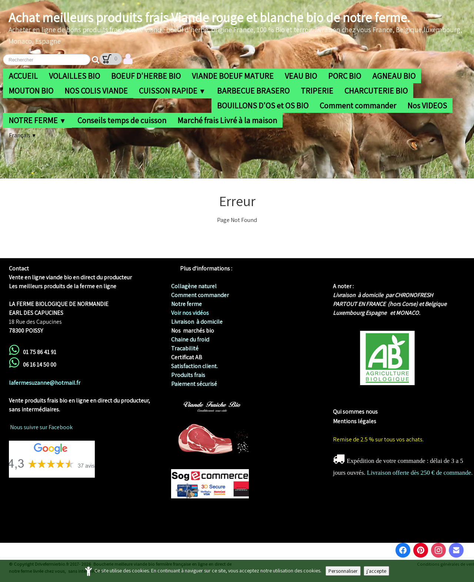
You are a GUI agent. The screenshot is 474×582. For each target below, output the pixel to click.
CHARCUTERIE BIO (376, 90)
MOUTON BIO (31, 90)
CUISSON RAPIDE (172, 90)
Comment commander (358, 105)
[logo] (238, 28)
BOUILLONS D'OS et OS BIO (262, 105)
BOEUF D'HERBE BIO (146, 76)
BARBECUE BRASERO (253, 90)
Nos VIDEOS (427, 105)
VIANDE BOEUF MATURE (233, 76)
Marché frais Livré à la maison (227, 120)
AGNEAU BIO (393, 76)
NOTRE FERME (37, 120)
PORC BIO (344, 76)
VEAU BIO (301, 76)
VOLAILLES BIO (74, 76)
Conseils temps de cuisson (121, 120)
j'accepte (376, 571)
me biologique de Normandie (370, 403)
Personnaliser (343, 571)
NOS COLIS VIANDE (96, 90)
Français (22, 135)
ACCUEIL (23, 76)
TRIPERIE (317, 90)
